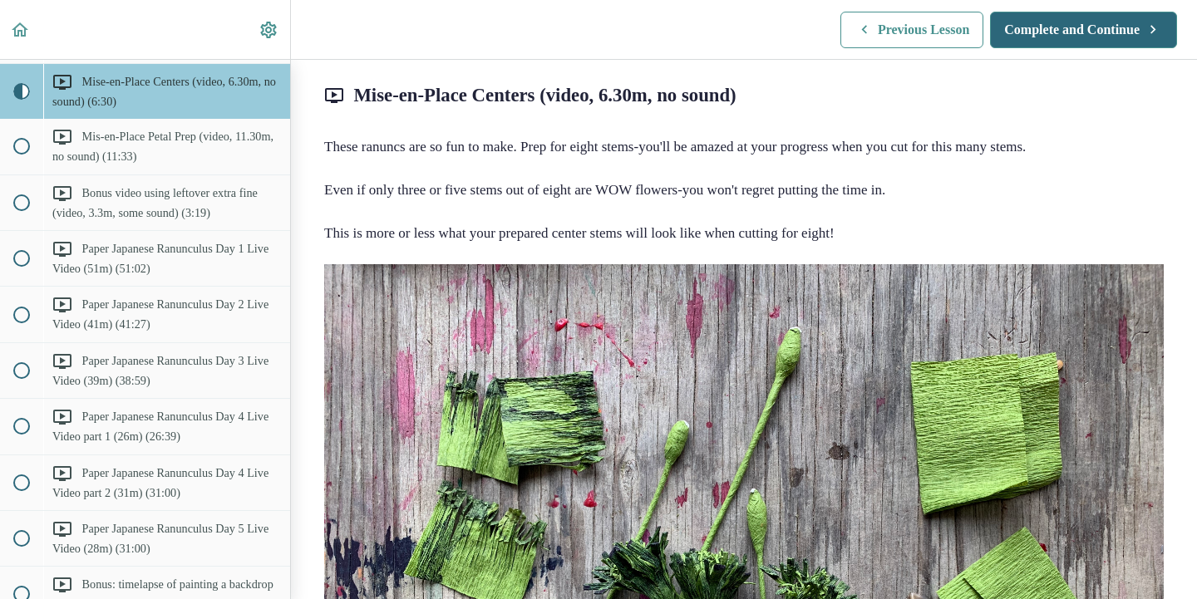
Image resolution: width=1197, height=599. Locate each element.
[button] (21, 29)
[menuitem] (269, 29)
